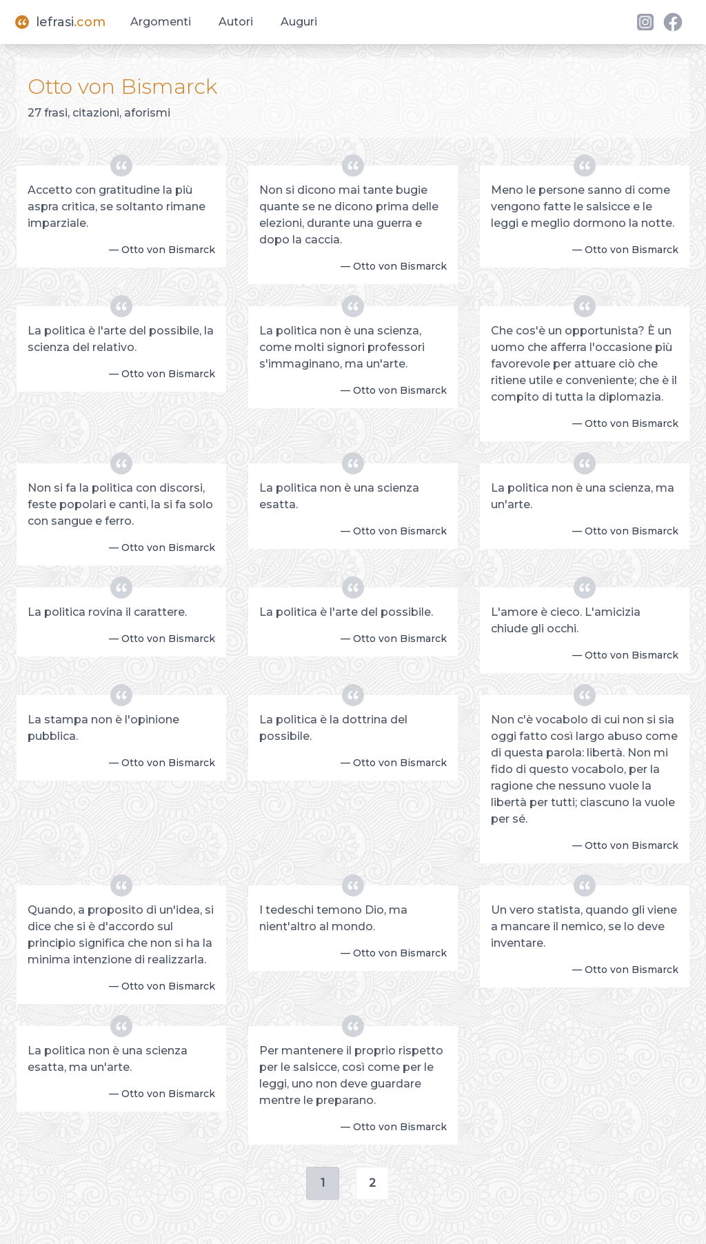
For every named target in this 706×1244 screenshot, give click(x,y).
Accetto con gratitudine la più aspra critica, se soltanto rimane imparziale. (116, 206)
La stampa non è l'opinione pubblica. (103, 728)
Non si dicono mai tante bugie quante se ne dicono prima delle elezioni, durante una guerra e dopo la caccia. (348, 214)
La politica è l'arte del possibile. (346, 612)
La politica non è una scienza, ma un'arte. (582, 496)
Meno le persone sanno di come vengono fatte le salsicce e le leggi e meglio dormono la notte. (582, 206)
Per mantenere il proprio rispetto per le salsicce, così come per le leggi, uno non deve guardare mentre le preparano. (351, 1075)
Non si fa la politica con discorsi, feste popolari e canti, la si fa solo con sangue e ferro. (120, 504)
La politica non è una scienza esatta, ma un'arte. (108, 1059)
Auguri (299, 21)
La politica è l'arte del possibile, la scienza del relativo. (121, 339)
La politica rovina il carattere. (107, 612)
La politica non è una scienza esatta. (339, 496)
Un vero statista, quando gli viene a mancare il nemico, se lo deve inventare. (584, 926)
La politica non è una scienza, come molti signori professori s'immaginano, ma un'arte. (342, 347)
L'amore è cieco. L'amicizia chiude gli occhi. (566, 620)
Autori (236, 21)
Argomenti (160, 21)
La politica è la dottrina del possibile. (333, 728)
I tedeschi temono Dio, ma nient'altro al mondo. (333, 918)
